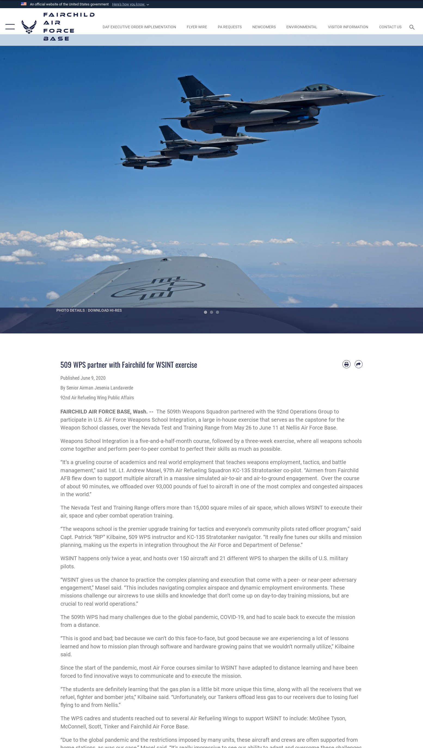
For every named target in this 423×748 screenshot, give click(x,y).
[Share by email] (359, 364)
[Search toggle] (413, 27)
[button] (131, 4)
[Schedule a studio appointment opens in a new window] (230, 27)
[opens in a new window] (139, 27)
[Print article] (346, 364)
